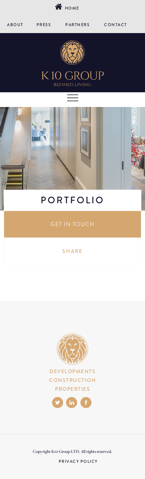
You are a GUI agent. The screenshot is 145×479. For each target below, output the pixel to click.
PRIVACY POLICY (78, 461)
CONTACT (115, 25)
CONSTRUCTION (72, 380)
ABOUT (15, 25)
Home (70, 8)
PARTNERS (77, 25)
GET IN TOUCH (72, 224)
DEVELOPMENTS (72, 371)
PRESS (44, 25)
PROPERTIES (72, 389)
